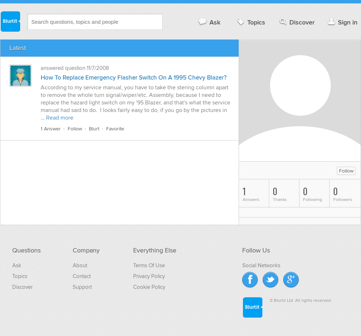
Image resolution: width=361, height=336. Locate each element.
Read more (59, 117)
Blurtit (10, 21)
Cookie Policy (149, 287)
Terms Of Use (149, 265)
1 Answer (51, 129)
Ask (209, 22)
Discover (296, 22)
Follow (75, 129)
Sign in (341, 22)
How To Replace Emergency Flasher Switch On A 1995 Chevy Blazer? (134, 77)
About (80, 265)
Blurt (94, 129)
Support (82, 287)
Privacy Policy (149, 276)
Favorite (115, 129)
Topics (250, 22)
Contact (82, 276)
